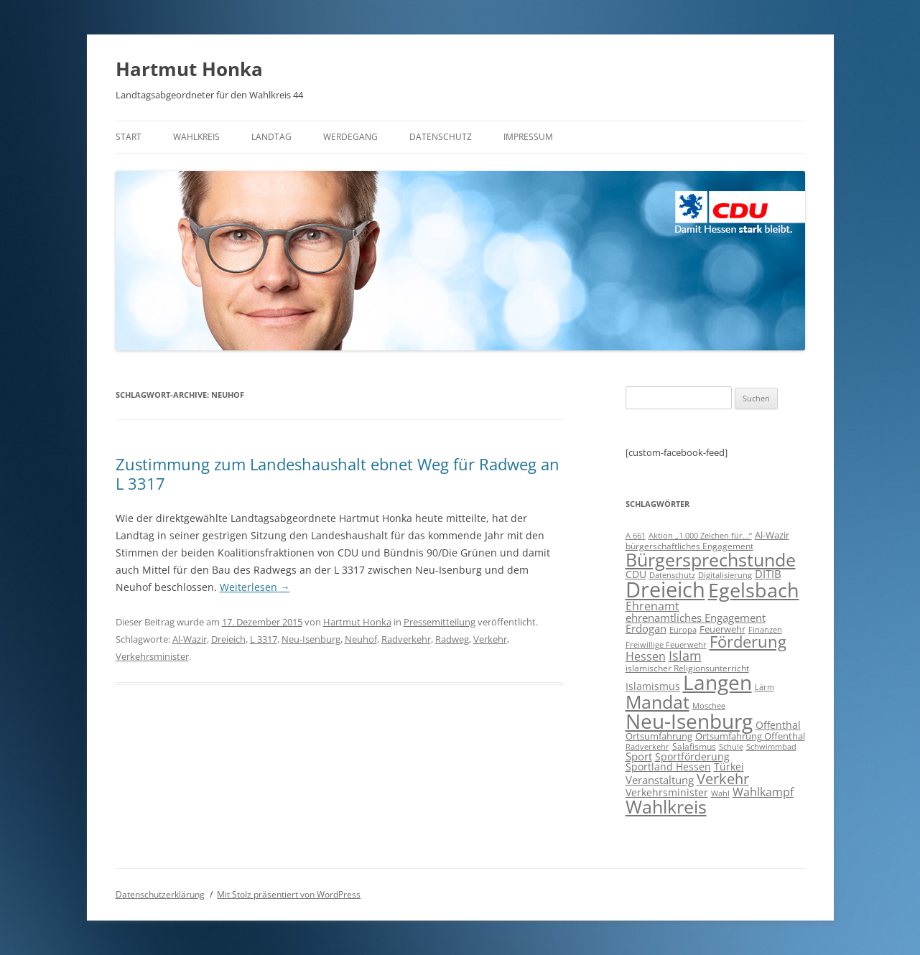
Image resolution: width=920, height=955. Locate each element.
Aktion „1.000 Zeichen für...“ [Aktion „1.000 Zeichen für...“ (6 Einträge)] (700, 536)
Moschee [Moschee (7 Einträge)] (708, 705)
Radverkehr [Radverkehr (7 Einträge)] (647, 746)
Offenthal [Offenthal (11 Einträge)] (778, 725)
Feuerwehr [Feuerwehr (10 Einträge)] (722, 629)
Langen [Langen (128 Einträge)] (717, 682)
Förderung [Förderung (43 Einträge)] (748, 641)
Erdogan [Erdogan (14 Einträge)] (646, 628)
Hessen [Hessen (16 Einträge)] (646, 656)
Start (128, 137)
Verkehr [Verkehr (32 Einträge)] (723, 778)
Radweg (452, 639)
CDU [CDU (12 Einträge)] (636, 574)
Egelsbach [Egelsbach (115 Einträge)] (753, 590)
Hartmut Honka (189, 69)
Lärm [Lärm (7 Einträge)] (764, 686)
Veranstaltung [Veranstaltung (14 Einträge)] (660, 780)
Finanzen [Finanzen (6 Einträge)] (765, 630)
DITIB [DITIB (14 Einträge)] (768, 574)
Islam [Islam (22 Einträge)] (685, 655)
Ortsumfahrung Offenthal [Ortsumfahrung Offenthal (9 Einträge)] (750, 736)
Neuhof (361, 639)
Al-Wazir (189, 639)
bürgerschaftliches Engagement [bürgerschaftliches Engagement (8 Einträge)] (689, 546)
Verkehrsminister (152, 656)
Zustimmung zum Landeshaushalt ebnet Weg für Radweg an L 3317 (337, 473)
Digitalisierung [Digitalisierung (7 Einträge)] (725, 574)
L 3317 (263, 639)
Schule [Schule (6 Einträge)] (731, 747)
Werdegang (350, 137)
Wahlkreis (196, 137)
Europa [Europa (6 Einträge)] (683, 630)
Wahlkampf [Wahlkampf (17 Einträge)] (763, 792)
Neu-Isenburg (311, 639)
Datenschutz (440, 137)
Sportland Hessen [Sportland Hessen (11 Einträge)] (668, 766)
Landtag (271, 137)
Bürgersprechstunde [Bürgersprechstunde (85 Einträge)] (711, 559)
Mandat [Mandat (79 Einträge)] (657, 701)
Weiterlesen (255, 587)
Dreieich (228, 639)
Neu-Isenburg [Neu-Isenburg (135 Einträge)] (689, 721)
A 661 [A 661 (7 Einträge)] (636, 535)
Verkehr (490, 639)
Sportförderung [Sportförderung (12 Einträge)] (692, 756)
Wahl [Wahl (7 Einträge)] (720, 793)
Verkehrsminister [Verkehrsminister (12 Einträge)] (667, 792)
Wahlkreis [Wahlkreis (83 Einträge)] (666, 806)
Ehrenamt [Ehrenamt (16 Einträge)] (652, 606)
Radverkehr (406, 639)
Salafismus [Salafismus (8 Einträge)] (694, 746)
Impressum (528, 137)
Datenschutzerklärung (160, 894)
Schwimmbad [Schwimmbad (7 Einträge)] (771, 746)
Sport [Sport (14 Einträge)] (639, 756)
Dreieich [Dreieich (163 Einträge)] (665, 589)
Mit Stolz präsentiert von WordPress (289, 894)
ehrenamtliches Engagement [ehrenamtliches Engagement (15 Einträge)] (696, 617)
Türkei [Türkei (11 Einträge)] (729, 766)
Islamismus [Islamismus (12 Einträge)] (653, 686)
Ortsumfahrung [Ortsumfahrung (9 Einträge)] (659, 736)
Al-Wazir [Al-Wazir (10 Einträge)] (772, 534)
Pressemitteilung (439, 621)
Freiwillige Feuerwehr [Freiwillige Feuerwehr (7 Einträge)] (666, 644)
